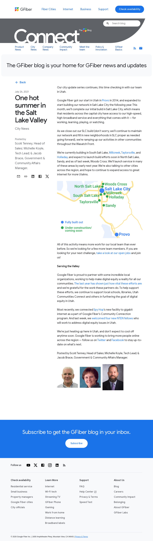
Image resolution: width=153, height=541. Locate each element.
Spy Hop (99, 309)
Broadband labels (55, 523)
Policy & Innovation (101, 48)
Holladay (62, 157)
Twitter (101, 340)
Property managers (22, 496)
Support (103, 9)
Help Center (88, 491)
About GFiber (121, 507)
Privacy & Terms (88, 496)
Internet (68, 9)
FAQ (81, 486)
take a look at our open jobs (113, 253)
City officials (18, 507)
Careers (118, 491)
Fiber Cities (49, 9)
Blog (116, 486)
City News (34, 48)
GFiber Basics (119, 48)
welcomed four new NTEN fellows (112, 318)
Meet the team (84, 48)
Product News (19, 48)
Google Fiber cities (22, 502)
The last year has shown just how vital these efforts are (108, 283)
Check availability (129, 9)
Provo (105, 100)
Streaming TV (52, 496)
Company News (48, 48)
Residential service (21, 486)
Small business (19, 491)
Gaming (49, 507)
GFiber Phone (53, 502)
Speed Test (85, 502)
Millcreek (114, 152)
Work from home (54, 512)
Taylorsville (128, 152)
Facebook (118, 340)
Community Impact (66, 48)
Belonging (119, 502)
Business (85, 9)
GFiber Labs (121, 512)
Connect (52, 36)
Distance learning (55, 517)
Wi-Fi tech (51, 491)
